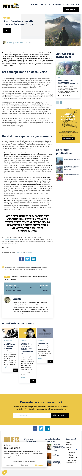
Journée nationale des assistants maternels (9, 345)
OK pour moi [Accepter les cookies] (39, 465)
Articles (6, 18)
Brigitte (9, 42)
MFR (28, 473)
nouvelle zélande (25, 276)
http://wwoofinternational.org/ (11, 239)
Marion (60, 95)
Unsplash (29, 252)
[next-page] (61, 102)
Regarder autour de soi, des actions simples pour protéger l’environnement (27, 348)
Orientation (43, 343)
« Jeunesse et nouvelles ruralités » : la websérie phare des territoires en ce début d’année (59, 447)
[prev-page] (57, 102)
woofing (13, 279)
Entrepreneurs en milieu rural (57, 454)
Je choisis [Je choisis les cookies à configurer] (24, 465)
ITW (59, 77)
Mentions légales (72, 463)
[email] (32, 415)
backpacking (14, 276)
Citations (41, 340)
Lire (15, 370)
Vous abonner (60, 415)
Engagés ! (23, 340)
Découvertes (8, 340)
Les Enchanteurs (50, 473)
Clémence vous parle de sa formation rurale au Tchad (71, 175)
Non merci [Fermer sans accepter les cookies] (9, 465)
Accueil (68, 442)
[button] (72, 4)
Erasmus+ (72, 450)
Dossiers (69, 447)
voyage (7, 279)
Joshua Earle (20, 252)
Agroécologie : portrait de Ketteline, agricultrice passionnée (68, 82)
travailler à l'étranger (40, 276)
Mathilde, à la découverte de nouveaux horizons (58, 462)
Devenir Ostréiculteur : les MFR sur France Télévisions (72, 158)
